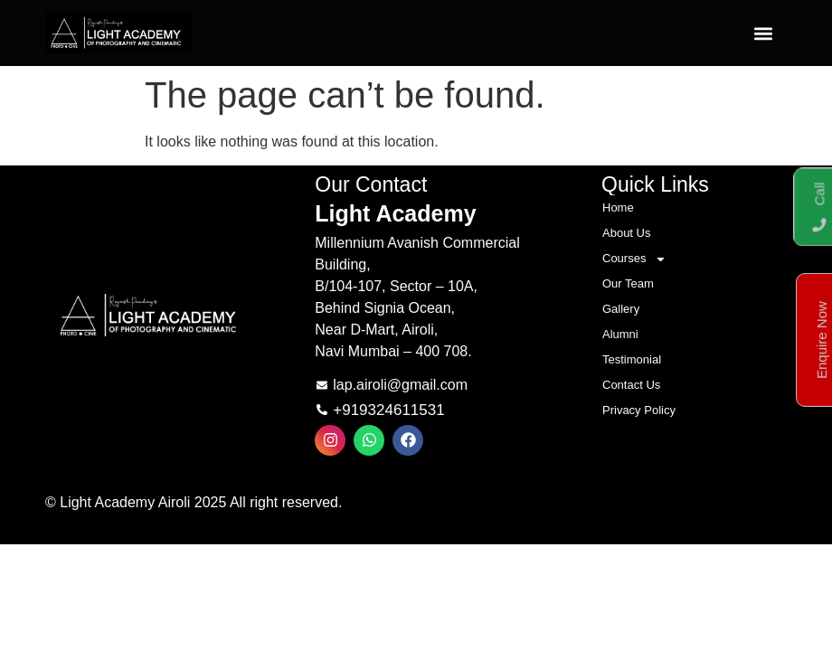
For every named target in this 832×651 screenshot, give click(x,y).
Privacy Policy (639, 410)
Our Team (628, 283)
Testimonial (631, 359)
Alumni (620, 334)
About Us (626, 233)
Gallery (620, 309)
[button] (763, 33)
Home (618, 207)
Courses (634, 258)
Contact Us (631, 385)
